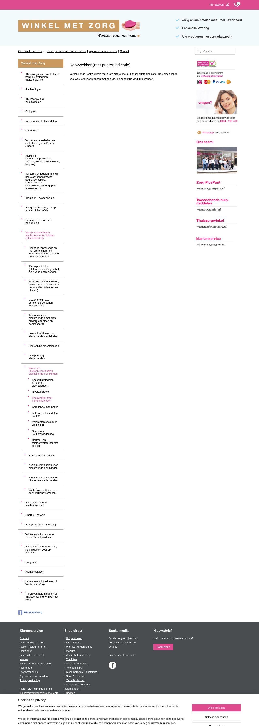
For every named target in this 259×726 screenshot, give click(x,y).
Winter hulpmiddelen (78, 655)
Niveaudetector (41, 391)
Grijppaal (30, 111)
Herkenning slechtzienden (44, 345)
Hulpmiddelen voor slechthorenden (36, 504)
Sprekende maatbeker (45, 406)
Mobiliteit (71, 650)
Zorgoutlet (31, 562)
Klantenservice (34, 571)
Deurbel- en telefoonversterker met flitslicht (45, 442)
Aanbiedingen (33, 89)
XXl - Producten (75, 680)
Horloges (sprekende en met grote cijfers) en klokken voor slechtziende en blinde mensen (44, 252)
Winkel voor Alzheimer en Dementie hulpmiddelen (40, 536)
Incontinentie (73, 642)
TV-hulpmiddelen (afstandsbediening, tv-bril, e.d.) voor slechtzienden (44, 269)
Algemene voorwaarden (103, 51)
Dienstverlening (29, 671)
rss (125, 718)
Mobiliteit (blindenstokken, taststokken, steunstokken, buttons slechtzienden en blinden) (44, 286)
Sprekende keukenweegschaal (43, 432)
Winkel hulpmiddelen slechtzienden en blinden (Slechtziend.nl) (39, 235)
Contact (124, 51)
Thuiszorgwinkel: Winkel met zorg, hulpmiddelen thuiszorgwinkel (42, 76)
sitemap (118, 718)
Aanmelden (163, 646)
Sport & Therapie (35, 514)
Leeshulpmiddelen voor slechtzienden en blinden (43, 335)
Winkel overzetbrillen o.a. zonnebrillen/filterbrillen (43, 491)
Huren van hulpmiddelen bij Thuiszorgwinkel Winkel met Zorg (41, 596)
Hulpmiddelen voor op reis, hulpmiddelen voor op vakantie (41, 549)
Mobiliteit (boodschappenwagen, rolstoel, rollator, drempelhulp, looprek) (42, 160)
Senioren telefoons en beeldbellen (38, 221)
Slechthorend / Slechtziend (81, 671)
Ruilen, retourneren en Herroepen (66, 51)
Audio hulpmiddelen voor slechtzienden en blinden (43, 466)
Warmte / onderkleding (79, 646)
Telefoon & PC (74, 667)
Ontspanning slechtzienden (37, 357)
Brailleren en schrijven (42, 455)
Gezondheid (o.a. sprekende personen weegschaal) (41, 302)
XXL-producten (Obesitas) (40, 524)
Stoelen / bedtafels (77, 663)
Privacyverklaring (30, 680)
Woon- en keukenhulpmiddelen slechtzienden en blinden (43, 371)
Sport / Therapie (75, 676)
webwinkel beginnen (139, 718)
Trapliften (71, 659)
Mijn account (220, 4)
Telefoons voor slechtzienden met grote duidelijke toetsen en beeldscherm (43, 319)
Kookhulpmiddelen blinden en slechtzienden (43, 382)
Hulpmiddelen (74, 638)
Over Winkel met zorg (31, 51)
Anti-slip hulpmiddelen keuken (45, 414)
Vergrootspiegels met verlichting (44, 423)
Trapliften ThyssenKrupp (39, 197)
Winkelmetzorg (30, 612)
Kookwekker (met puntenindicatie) (42, 399)
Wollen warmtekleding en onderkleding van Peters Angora (40, 143)
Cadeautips (32, 130)
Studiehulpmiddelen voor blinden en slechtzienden (43, 479)
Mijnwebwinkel (170, 718)
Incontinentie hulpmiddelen (41, 121)
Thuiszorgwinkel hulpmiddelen (34, 100)
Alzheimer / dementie (78, 684)
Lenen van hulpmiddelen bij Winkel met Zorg (41, 583)
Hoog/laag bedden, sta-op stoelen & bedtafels (40, 209)
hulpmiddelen (72, 688)
